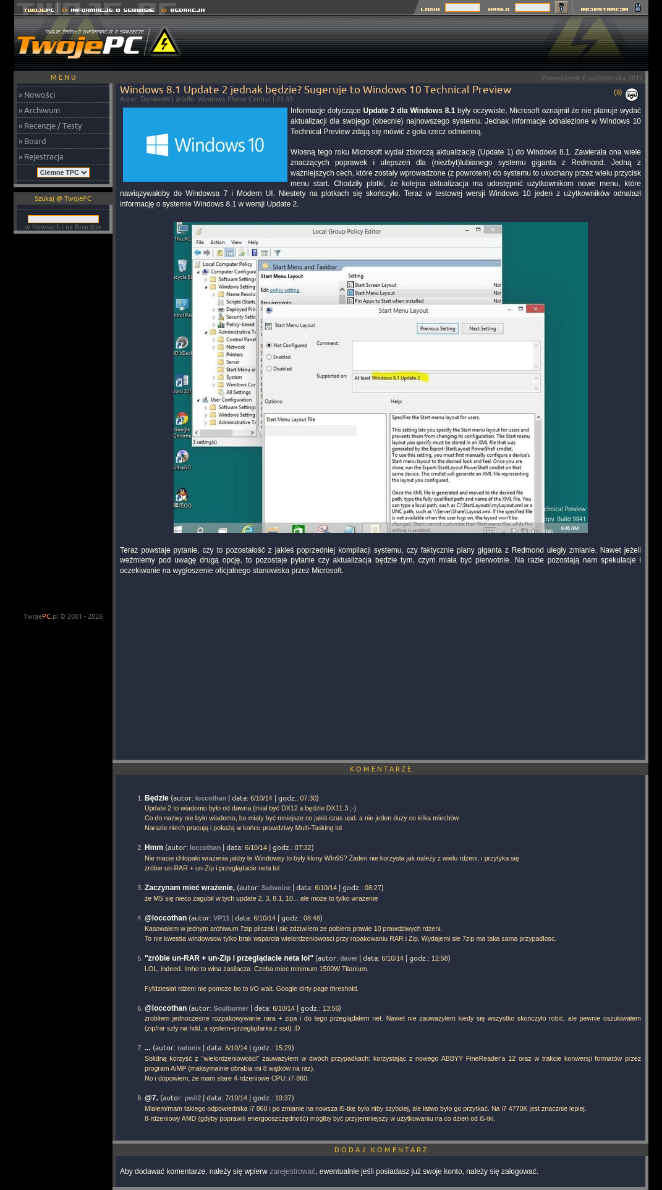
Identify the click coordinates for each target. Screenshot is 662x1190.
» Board (32, 141)
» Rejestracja (41, 156)
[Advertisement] (423, 43)
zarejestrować (292, 1171)
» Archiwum (39, 110)
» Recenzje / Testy (50, 125)
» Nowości (37, 94)
